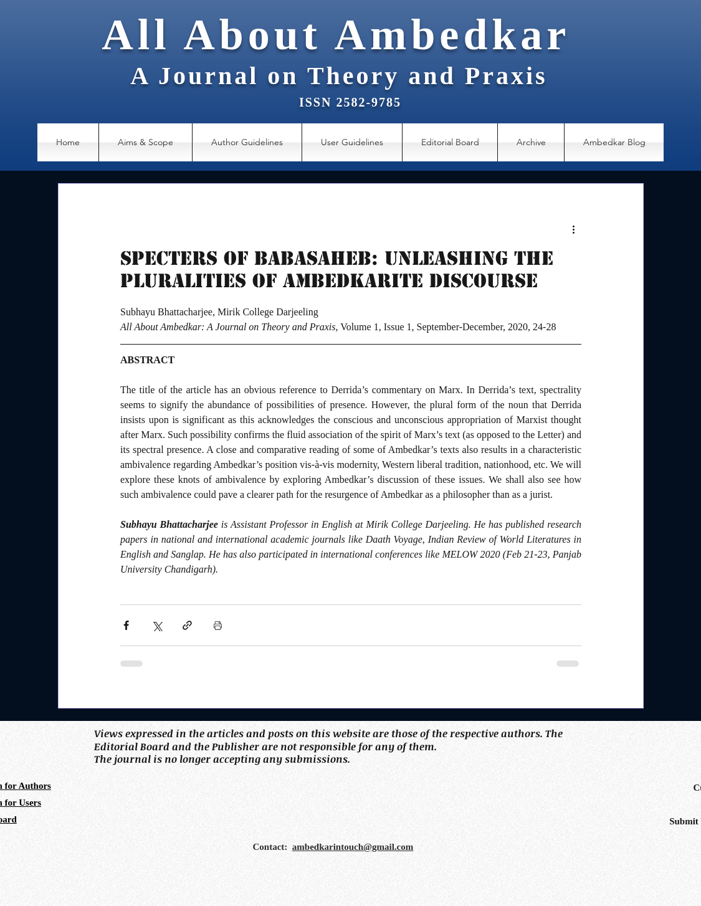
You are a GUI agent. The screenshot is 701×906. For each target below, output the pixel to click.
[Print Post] (218, 625)
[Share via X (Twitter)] (157, 625)
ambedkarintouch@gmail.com (352, 847)
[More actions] (573, 228)
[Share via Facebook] (126, 625)
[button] (531, 142)
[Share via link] (187, 625)
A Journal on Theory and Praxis (338, 76)
